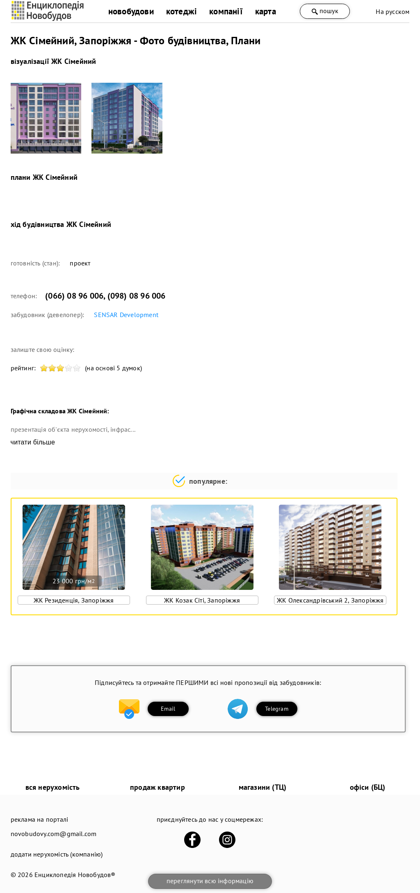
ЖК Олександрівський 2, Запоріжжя (330, 600)
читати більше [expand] (33, 442)
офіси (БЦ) (368, 787)
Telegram (276, 708)
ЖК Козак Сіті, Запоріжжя (202, 600)
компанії (226, 11)
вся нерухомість (52, 787)
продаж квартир (157, 787)
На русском (392, 11)
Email (168, 708)
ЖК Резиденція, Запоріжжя (74, 600)
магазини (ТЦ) (263, 787)
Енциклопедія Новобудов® (75, 874)
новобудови (131, 11)
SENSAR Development (126, 315)
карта (265, 11)
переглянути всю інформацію (210, 881)
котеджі (181, 11)
